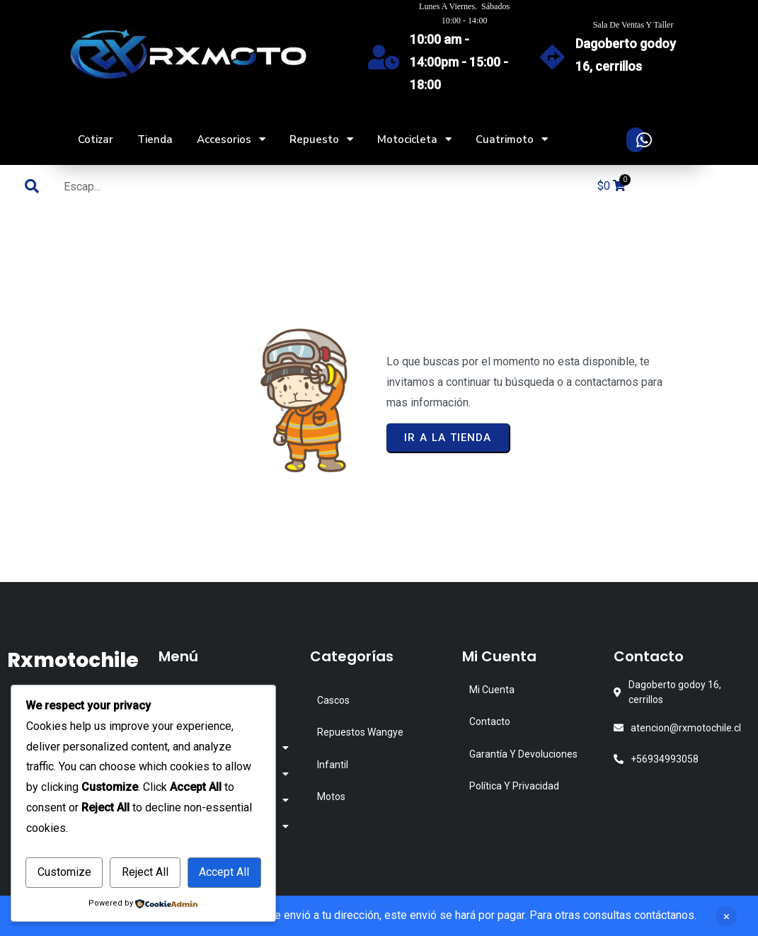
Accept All (224, 872)
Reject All (145, 872)
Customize (64, 872)
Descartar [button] (726, 916)
